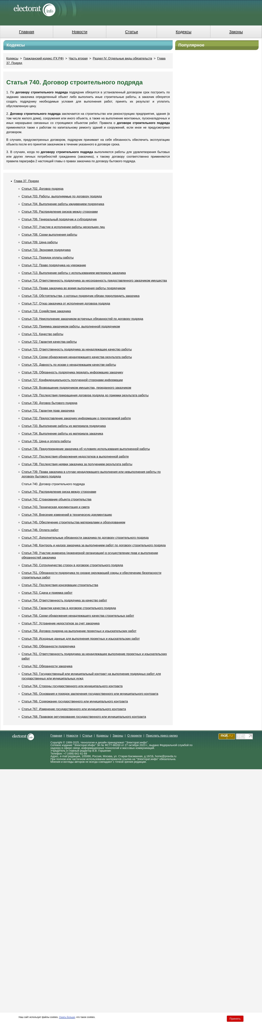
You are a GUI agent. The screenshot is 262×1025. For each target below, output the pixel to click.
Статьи (131, 31)
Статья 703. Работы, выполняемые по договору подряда (62, 196)
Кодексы (183, 31)
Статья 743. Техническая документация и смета (55, 507)
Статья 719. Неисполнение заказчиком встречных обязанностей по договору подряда (82, 318)
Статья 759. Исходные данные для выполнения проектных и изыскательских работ (81, 638)
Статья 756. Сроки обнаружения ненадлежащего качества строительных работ (78, 615)
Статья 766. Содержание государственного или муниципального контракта (75, 701)
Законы (236, 31)
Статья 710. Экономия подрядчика (46, 250)
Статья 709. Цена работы (40, 242)
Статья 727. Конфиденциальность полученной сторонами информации (72, 380)
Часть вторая (78, 58)
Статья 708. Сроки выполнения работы (49, 234)
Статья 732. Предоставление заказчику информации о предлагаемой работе (76, 418)
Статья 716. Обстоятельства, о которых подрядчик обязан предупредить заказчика (81, 295)
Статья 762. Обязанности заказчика (47, 666)
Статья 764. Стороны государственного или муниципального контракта (72, 686)
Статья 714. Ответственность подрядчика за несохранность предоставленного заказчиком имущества (94, 280)
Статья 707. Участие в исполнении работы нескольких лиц (63, 227)
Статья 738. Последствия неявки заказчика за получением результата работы (77, 464)
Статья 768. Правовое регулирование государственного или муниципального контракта (84, 716)
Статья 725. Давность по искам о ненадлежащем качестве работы (69, 364)
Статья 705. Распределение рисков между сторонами (60, 211)
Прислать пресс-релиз (162, 735)
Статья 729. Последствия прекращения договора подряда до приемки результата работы (85, 395)
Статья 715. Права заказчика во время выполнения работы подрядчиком (73, 288)
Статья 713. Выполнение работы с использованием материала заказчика (74, 273)
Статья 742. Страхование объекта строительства (56, 499)
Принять (235, 1018)
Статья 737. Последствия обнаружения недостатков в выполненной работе (75, 456)
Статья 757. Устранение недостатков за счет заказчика (61, 623)
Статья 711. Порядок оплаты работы (48, 257)
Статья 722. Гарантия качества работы (49, 341)
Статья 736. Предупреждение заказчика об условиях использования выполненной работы (86, 449)
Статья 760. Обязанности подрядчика (48, 646)
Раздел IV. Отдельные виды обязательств (122, 58)
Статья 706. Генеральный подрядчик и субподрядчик (59, 219)
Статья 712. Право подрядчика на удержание (54, 265)
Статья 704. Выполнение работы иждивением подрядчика (63, 204)
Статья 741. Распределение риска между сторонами (59, 491)
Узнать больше (67, 1017)
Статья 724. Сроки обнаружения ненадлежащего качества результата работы (77, 357)
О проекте (134, 735)
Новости (79, 31)
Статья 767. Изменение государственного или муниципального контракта (74, 709)
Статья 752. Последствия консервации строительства (60, 585)
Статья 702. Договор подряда (42, 188)
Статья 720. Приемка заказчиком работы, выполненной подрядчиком (71, 326)
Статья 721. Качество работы (42, 334)
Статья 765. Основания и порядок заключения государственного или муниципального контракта (90, 693)
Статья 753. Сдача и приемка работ (47, 592)
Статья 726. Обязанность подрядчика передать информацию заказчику (72, 372)
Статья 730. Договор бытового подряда (49, 403)
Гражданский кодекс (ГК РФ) (44, 58)
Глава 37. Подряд (26, 181)
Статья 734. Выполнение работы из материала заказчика (62, 433)
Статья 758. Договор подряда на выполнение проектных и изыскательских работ (79, 631)
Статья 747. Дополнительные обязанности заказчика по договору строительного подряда (85, 537)
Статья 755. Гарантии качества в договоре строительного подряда (69, 608)
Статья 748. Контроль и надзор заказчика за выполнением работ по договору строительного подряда (94, 545)
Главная (26, 31)
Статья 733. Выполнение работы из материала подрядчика (64, 426)
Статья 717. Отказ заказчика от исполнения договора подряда (66, 303)
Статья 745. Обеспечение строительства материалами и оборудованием (73, 522)
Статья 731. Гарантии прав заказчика (48, 410)
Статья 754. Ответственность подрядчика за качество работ (64, 600)
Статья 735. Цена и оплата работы (46, 441)
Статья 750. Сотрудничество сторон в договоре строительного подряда (72, 565)
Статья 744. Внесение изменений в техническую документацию (67, 514)
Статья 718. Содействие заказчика (46, 311)
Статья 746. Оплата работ (40, 530)
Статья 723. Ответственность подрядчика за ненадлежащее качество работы (77, 349)
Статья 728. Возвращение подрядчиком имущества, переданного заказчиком (76, 387)
